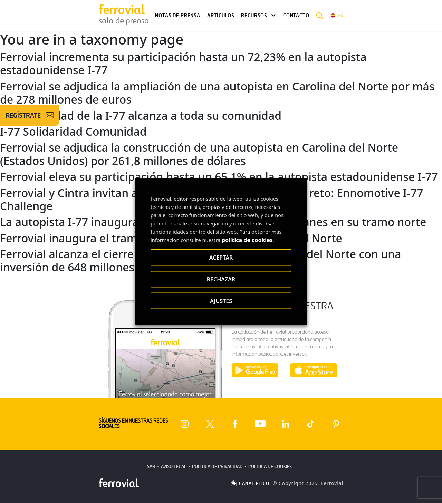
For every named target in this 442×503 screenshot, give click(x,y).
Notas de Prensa (177, 15)
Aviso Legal (173, 467)
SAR (151, 467)
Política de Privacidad (217, 467)
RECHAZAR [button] (221, 279)
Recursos (254, 15)
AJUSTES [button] (221, 300)
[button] (320, 15)
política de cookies (247, 239)
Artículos (220, 15)
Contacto (296, 15)
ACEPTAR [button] (221, 257)
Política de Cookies (270, 467)
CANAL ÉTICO (249, 483)
